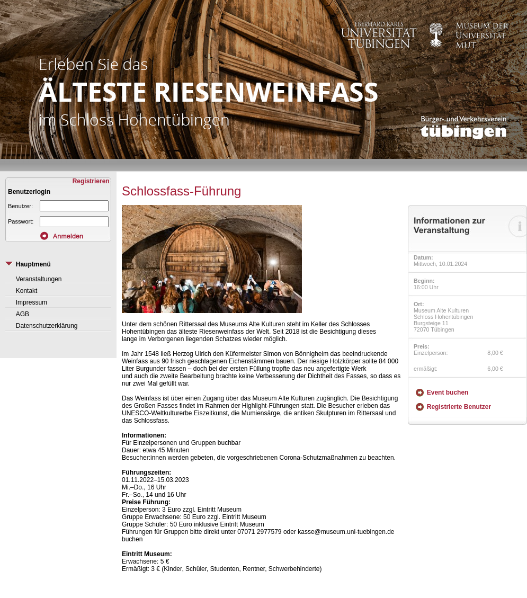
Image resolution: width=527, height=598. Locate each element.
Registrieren (92, 181)
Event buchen (448, 392)
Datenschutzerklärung (47, 325)
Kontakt (27, 290)
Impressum (31, 302)
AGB (22, 314)
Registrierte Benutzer (459, 406)
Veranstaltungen (39, 279)
